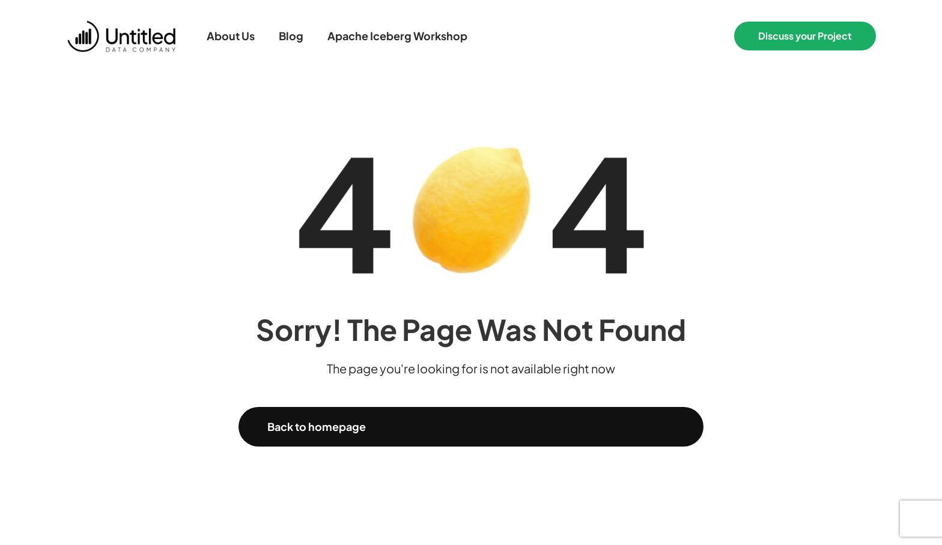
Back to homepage (316, 426)
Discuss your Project (805, 35)
